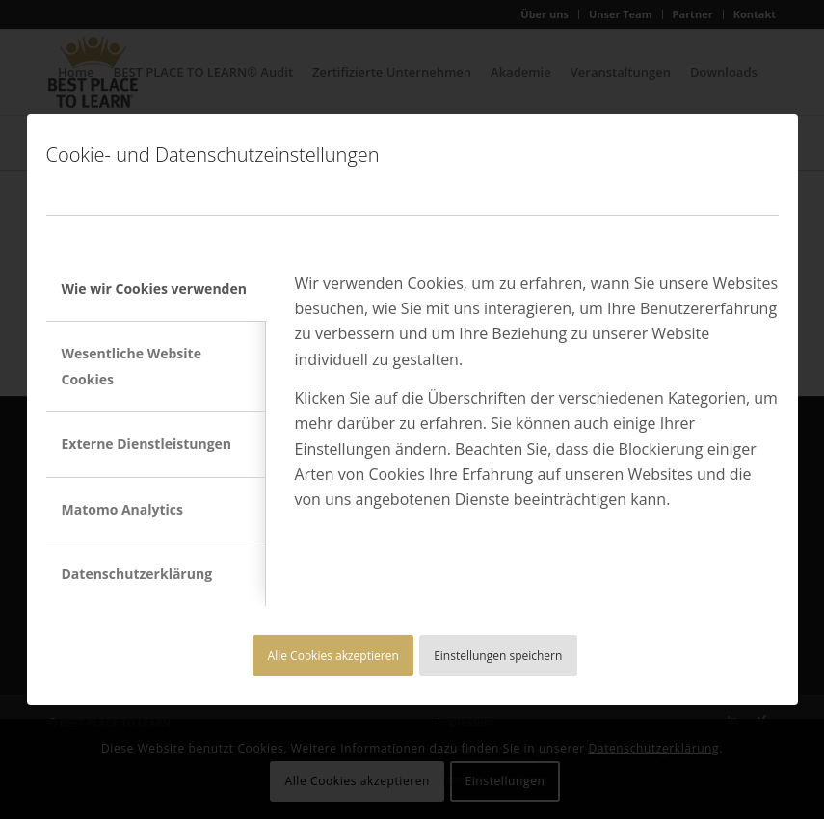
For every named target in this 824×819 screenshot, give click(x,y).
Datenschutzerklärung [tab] (137, 574)
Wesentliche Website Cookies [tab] (131, 365)
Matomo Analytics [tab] (123, 509)
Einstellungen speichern (498, 655)
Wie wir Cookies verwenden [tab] (154, 288)
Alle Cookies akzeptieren (333, 655)
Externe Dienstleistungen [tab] (147, 444)
